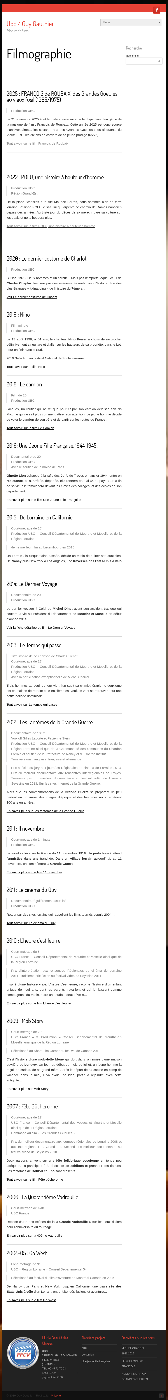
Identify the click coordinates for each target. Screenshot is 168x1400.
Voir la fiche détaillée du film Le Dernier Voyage (41, 627)
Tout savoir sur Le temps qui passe (32, 704)
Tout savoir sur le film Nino (26, 367)
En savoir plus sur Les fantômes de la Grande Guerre (45, 811)
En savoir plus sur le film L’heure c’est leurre (39, 1003)
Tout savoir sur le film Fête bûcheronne (35, 1179)
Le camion (88, 1354)
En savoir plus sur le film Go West (31, 1300)
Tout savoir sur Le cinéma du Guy (31, 923)
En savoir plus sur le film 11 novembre (34, 872)
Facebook (156, 10)
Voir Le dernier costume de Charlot (32, 297)
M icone (56, 1395)
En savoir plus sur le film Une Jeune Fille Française (44, 500)
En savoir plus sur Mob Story (28, 1089)
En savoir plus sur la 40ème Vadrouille (34, 1235)
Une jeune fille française (96, 1361)
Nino (84, 1347)
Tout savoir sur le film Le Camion (30, 428)
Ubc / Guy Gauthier (30, 23)
